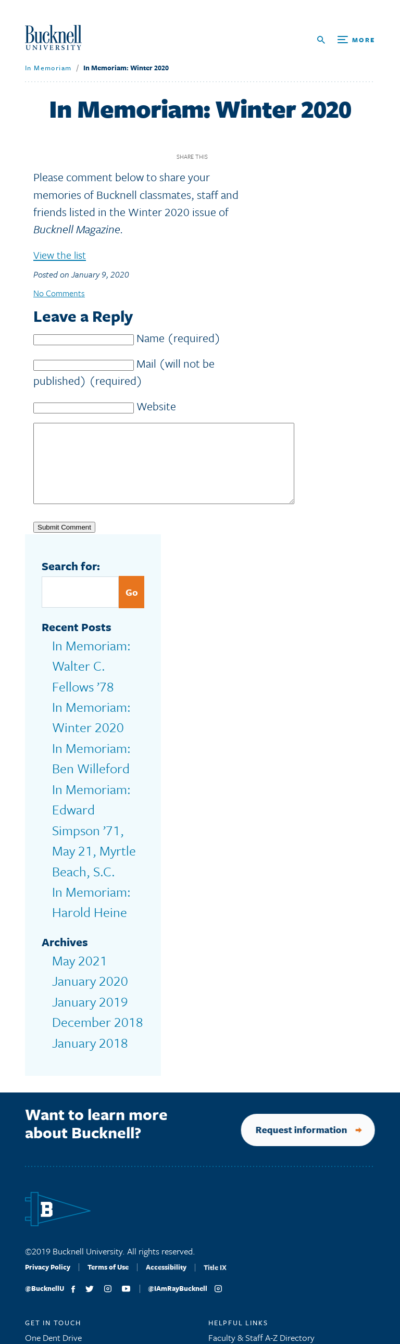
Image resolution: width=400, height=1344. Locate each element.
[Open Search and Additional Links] (346, 43)
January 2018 (77, 899)
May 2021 (70, 843)
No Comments (60, 300)
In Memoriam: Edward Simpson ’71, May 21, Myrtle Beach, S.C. (93, 761)
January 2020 (77, 857)
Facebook (219, 163)
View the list (62, 262)
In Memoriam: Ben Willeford (86, 726)
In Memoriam (44, 75)
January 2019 (77, 871)
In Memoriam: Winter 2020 (118, 75)
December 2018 (81, 885)
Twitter (237, 163)
